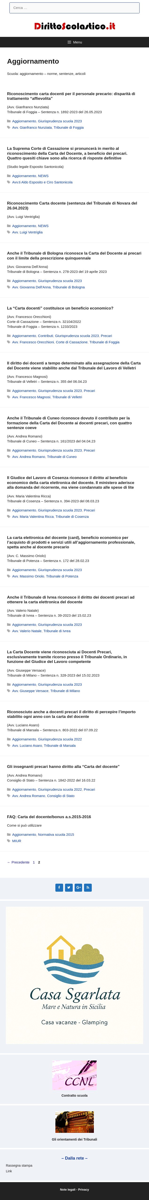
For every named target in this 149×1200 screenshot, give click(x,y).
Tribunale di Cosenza (72, 517)
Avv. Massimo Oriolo (28, 576)
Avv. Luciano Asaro (27, 745)
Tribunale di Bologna (69, 287)
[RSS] (88, 888)
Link (9, 1171)
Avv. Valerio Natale (27, 631)
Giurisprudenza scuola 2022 (60, 739)
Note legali (68, 1189)
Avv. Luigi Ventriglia (27, 232)
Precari (106, 336)
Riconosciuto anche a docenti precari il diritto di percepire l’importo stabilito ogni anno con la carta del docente (71, 714)
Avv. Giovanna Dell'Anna (31, 287)
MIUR (16, 841)
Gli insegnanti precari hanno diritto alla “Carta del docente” (63, 766)
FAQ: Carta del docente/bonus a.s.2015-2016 (49, 817)
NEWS (43, 176)
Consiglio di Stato (61, 796)
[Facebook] (59, 888)
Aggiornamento (24, 121)
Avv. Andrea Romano (28, 457)
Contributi (45, 336)
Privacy (83, 1189)
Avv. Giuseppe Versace (30, 691)
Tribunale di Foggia (69, 127)
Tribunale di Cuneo (61, 457)
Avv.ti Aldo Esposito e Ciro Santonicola (42, 182)
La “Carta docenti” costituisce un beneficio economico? (60, 308)
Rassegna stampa (19, 1165)
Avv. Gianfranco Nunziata (32, 127)
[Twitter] (69, 888)
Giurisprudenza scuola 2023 (60, 121)
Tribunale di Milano (65, 691)
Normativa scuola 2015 (56, 834)
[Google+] (78, 888)
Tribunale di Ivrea (56, 631)
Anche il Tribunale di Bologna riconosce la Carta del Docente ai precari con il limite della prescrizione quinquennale (74, 255)
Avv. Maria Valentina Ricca (33, 517)
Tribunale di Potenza (62, 576)
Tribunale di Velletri (67, 397)
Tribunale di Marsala (60, 745)
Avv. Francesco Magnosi (31, 397)
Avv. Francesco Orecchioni (33, 342)
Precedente (18, 862)
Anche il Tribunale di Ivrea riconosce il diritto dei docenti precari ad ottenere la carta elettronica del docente (70, 599)
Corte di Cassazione (72, 342)
